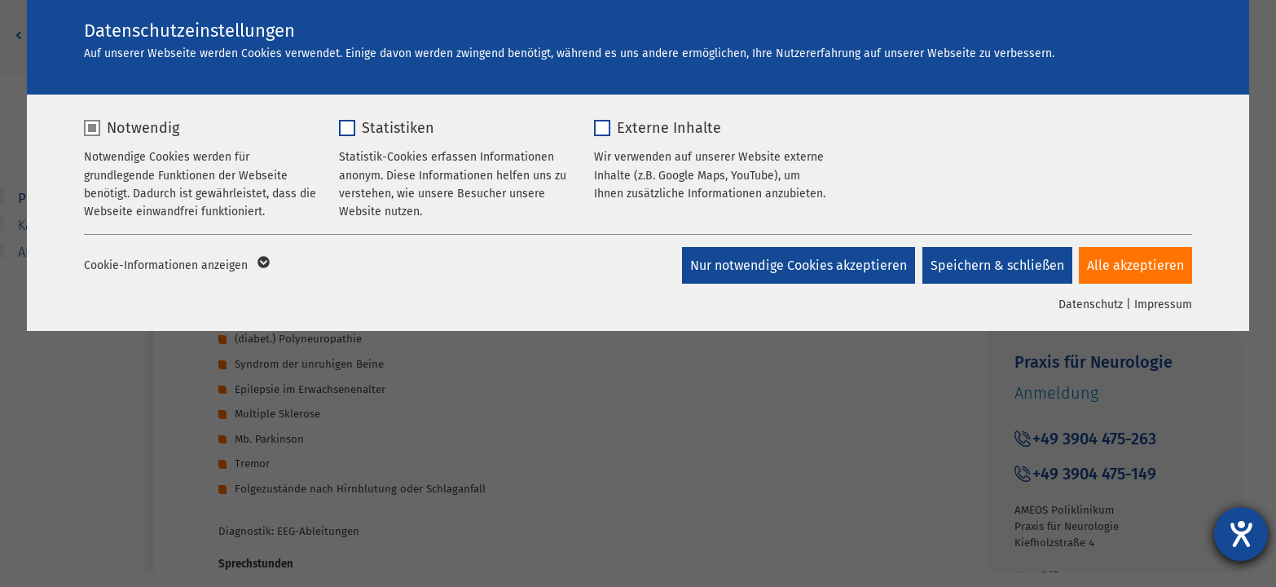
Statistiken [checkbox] (398, 128)
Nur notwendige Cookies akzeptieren (796, 265)
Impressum (1163, 304)
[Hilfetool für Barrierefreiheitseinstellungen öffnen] (1241, 534)
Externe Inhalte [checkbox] (669, 128)
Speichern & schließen (996, 265)
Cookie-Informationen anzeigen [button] (175, 266)
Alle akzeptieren (1135, 265)
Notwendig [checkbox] (143, 128)
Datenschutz (1090, 304)
